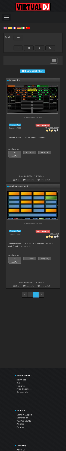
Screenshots (22, 392)
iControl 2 (14, 80)
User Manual (23, 418)
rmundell (55, 234)
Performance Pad (18, 186)
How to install (44, 180)
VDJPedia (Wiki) (24, 421)
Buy (18, 383)
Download (21, 380)
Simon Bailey (53, 128)
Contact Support (24, 415)
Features (21, 386)
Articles (20, 424)
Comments (29, 180)
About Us (21, 450)
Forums (20, 427)
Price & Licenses (24, 389)
